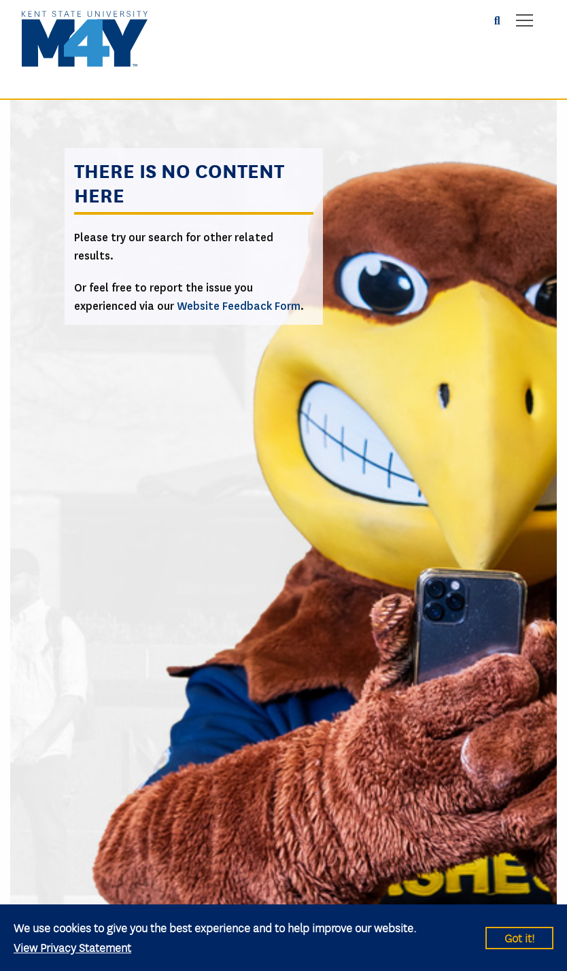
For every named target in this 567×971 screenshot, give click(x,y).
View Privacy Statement (72, 946)
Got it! (519, 937)
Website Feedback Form (238, 306)
